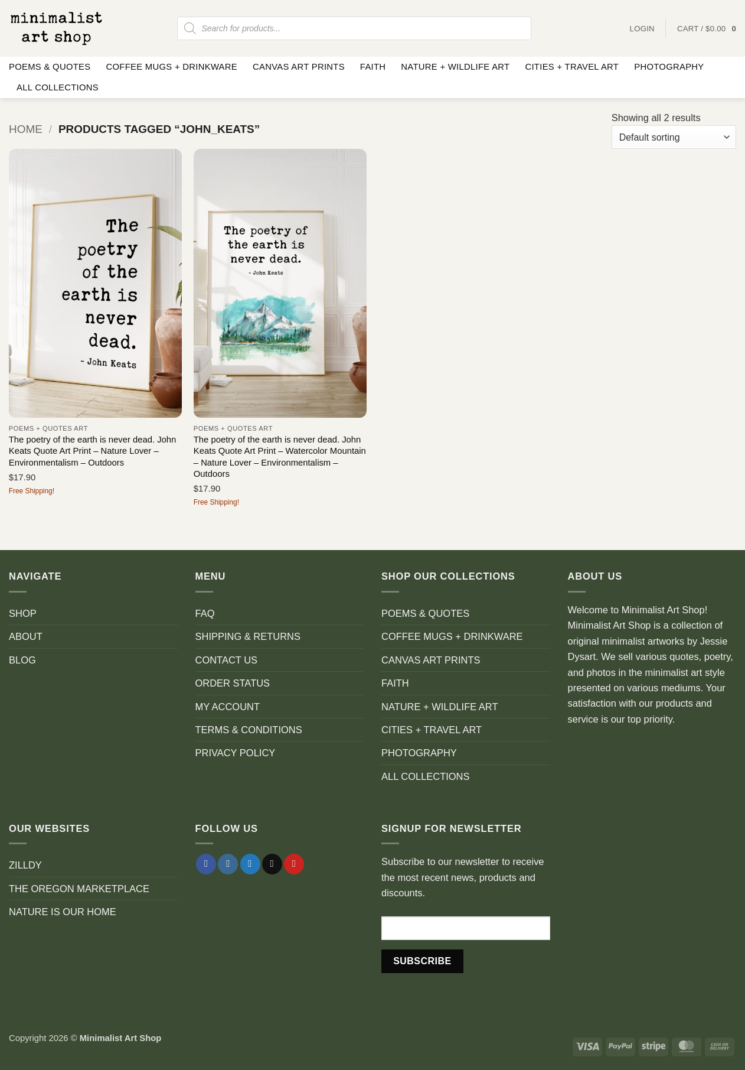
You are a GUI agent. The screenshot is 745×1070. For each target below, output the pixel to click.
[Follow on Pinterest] (294, 864)
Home (26, 129)
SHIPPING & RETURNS (247, 636)
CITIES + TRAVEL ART (572, 66)
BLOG (22, 660)
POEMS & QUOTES (49, 66)
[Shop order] (674, 137)
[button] (706, 28)
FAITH (373, 66)
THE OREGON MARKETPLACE (79, 888)
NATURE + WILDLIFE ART (455, 66)
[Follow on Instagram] (228, 864)
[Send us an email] (272, 864)
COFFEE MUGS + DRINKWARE (171, 66)
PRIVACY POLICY (235, 752)
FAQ (205, 613)
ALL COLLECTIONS (58, 87)
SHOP (23, 613)
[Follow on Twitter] (250, 864)
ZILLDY (25, 865)
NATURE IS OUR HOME (62, 911)
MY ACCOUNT (227, 706)
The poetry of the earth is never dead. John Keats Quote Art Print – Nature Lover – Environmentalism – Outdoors (93, 451)
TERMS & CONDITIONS (248, 729)
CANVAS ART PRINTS (299, 66)
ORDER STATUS (232, 683)
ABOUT (26, 636)
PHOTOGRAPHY (669, 66)
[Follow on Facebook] (206, 864)
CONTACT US (226, 660)
